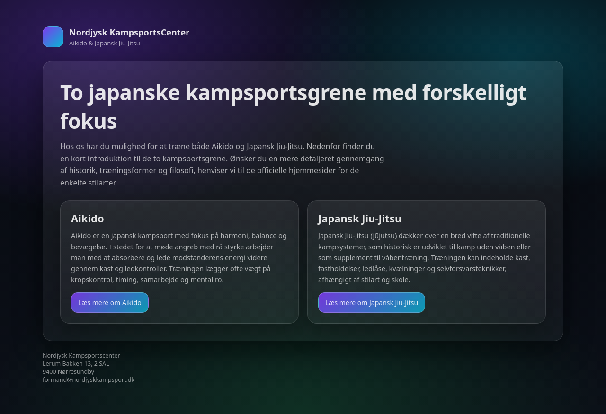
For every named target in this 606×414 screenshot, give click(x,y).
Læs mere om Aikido (110, 302)
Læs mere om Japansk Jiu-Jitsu (371, 302)
